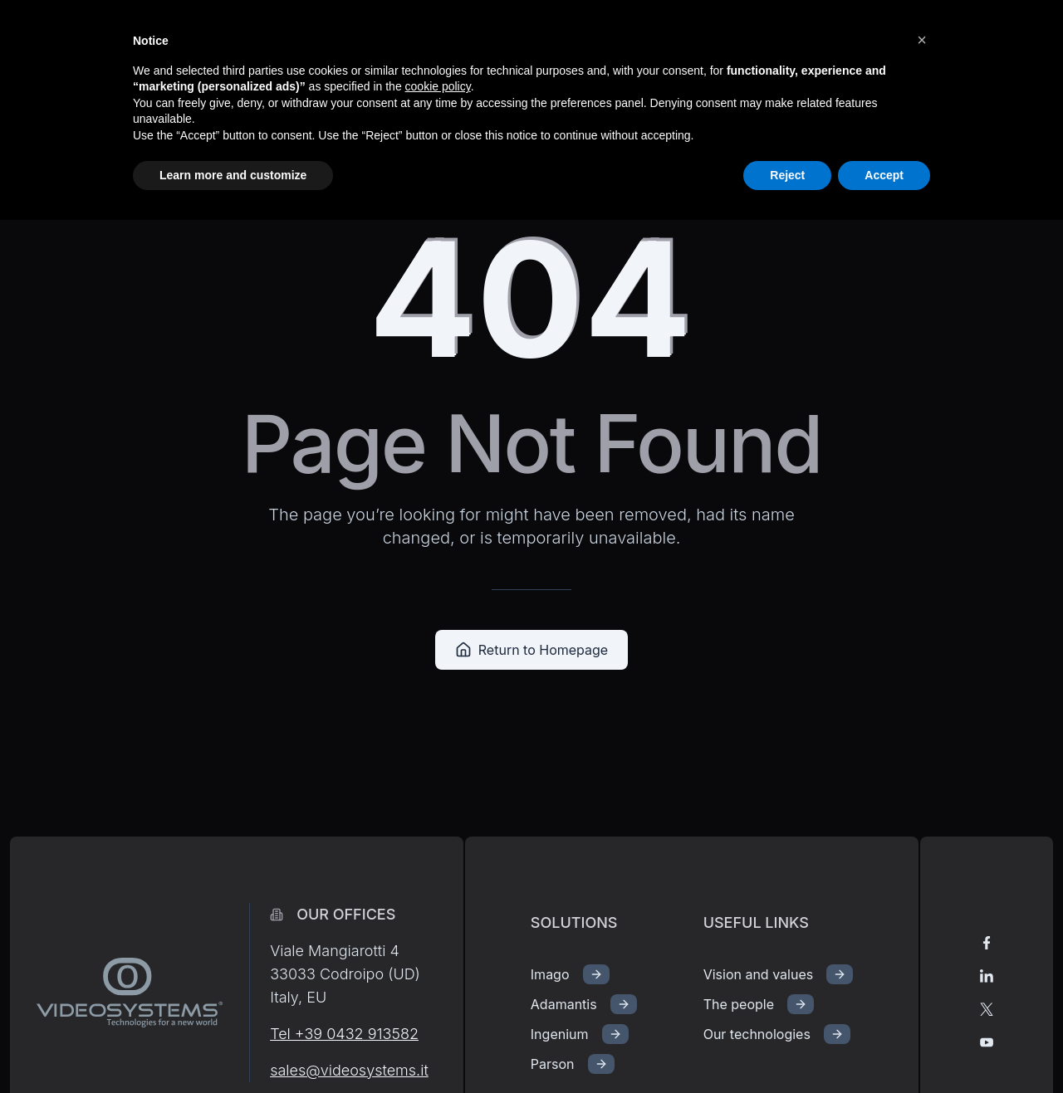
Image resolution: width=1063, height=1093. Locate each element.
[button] (922, 40)
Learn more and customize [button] (232, 175)
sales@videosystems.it (349, 1070)
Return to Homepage (531, 650)
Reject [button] (787, 175)
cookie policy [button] (438, 86)
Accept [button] (884, 175)
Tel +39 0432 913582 (344, 1033)
